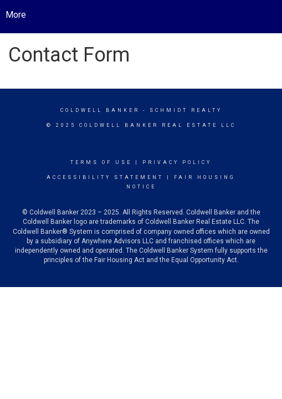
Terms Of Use (101, 162)
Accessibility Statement (105, 177)
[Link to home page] (149, 15)
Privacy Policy (177, 162)
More (16, 14)
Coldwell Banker (100, 110)
